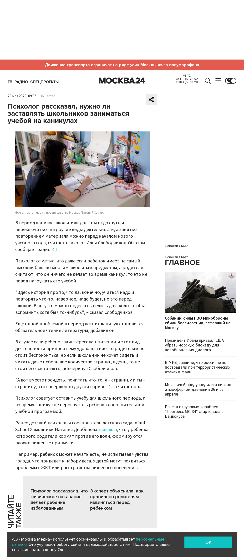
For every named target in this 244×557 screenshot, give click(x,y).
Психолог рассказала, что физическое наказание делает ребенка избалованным (59, 499)
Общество (47, 96)
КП (54, 249)
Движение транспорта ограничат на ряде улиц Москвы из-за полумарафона (122, 64)
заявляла (107, 429)
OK (208, 542)
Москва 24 (122, 80)
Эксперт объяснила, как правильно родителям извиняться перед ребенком (117, 499)
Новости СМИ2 (176, 246)
